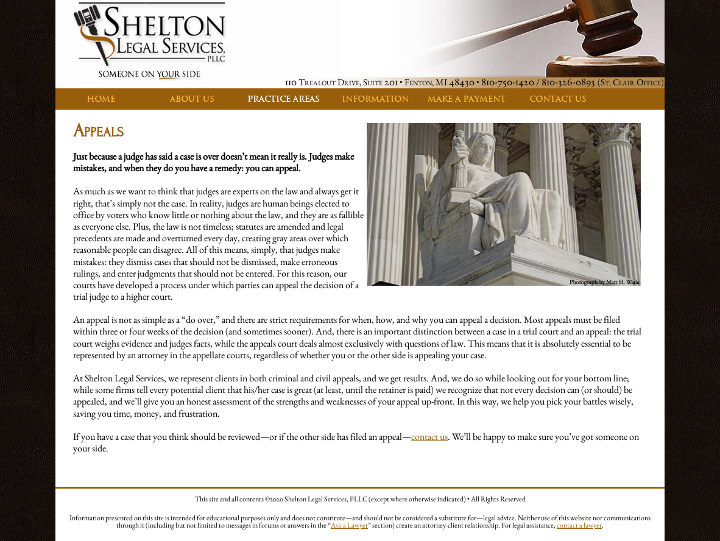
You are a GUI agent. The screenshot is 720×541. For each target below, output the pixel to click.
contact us (429, 436)
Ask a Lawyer (349, 525)
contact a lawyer (579, 525)
